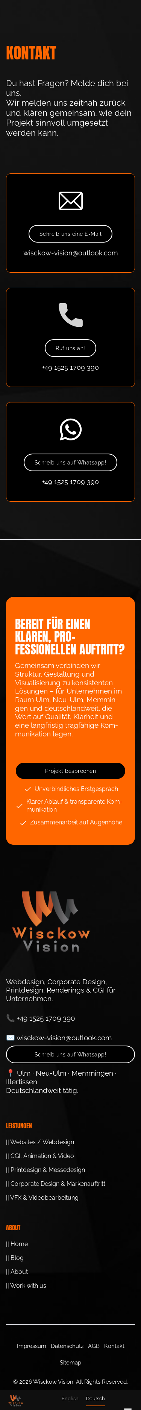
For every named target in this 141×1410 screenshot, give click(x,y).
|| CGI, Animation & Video (40, 1156)
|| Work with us (26, 1285)
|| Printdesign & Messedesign (45, 1169)
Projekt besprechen (70, 771)
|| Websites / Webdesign (40, 1142)
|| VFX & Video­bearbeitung (42, 1197)
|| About (17, 1271)
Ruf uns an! (70, 348)
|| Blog (15, 1257)
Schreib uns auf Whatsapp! (70, 463)
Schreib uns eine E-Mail (70, 234)
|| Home (17, 1244)
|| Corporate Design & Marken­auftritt (55, 1183)
